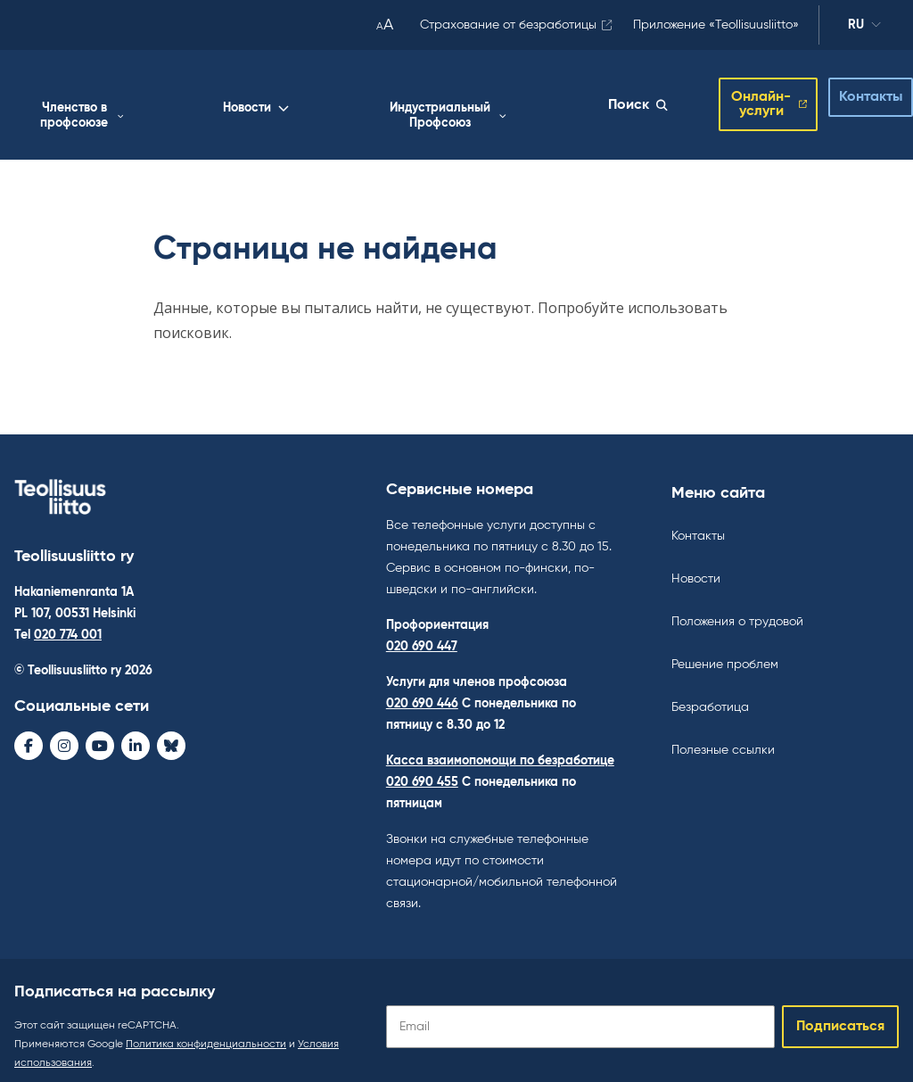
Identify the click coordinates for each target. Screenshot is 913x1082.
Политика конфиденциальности (206, 1031)
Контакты (856, 91)
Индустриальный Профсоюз (528, 102)
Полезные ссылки (723, 737)
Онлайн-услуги (740, 98)
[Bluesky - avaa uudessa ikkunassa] (171, 732)
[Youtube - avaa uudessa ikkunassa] (100, 732)
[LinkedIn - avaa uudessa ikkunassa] (135, 732)
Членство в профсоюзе (296, 102)
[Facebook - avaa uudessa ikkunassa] (28, 732)
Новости (397, 94)
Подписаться (840, 1013)
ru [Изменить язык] (864, 28)
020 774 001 (68, 621)
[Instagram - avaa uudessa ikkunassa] (64, 732)
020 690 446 (422, 690)
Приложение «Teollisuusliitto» (716, 25)
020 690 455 (422, 769)
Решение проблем (724, 651)
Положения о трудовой (737, 608)
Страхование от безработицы (508, 25)
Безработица (710, 694)
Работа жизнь (173, 102)
